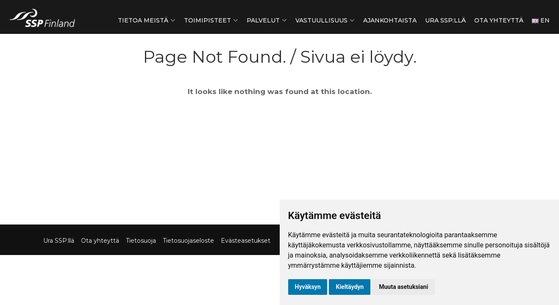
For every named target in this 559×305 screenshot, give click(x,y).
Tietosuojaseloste (188, 240)
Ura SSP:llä (445, 20)
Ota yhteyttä (498, 20)
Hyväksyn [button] (308, 286)
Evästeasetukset (245, 240)
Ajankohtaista (390, 20)
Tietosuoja (141, 240)
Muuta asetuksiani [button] (403, 286)
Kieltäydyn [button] (350, 286)
